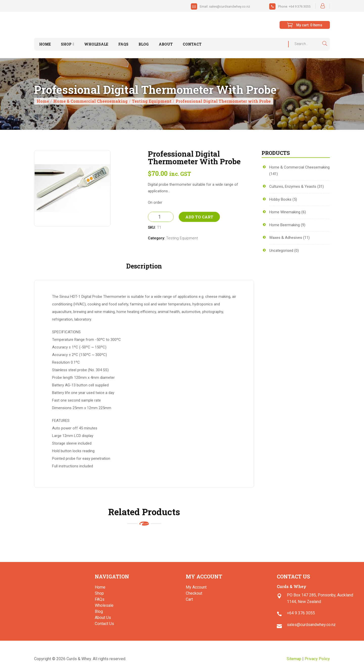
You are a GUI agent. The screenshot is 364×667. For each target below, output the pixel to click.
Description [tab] (144, 266)
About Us (103, 617)
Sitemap (294, 658)
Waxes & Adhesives (285, 237)
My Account (196, 587)
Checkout (194, 593)
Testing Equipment (151, 101)
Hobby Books (280, 199)
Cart (189, 599)
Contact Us (104, 623)
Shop (99, 593)
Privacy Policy (317, 658)
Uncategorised (281, 250)
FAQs (99, 599)
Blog (99, 611)
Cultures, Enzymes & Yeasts (292, 186)
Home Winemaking (284, 212)
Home (43, 101)
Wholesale (104, 605)
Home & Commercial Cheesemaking (90, 101)
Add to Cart (199, 216)
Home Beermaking (284, 225)
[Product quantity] (160, 217)
